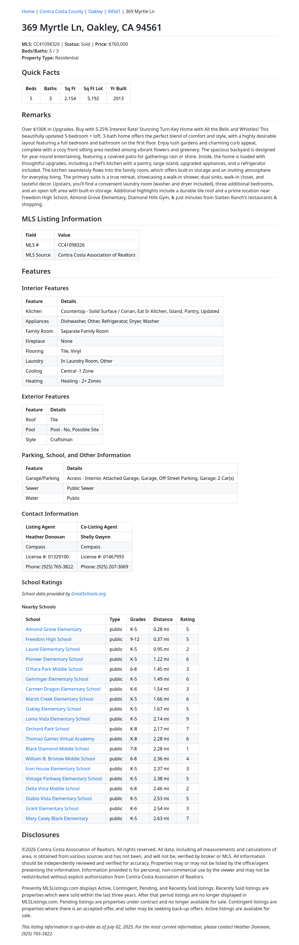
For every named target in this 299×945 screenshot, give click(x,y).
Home (28, 11)
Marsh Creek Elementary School (59, 699)
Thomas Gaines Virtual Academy (60, 739)
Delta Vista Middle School (53, 788)
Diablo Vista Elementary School (59, 798)
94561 (114, 11)
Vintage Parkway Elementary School (64, 778)
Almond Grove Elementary (54, 629)
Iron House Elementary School (58, 769)
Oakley (95, 11)
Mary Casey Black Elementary (57, 818)
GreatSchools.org (88, 594)
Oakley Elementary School (53, 709)
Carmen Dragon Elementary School (63, 689)
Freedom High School (49, 639)
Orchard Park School (47, 729)
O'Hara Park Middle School (54, 669)
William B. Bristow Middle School (60, 759)
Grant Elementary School (52, 808)
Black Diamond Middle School (57, 749)
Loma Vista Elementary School (58, 719)
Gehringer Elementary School (57, 679)
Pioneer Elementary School (54, 659)
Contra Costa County (61, 11)
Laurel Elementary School (53, 649)
